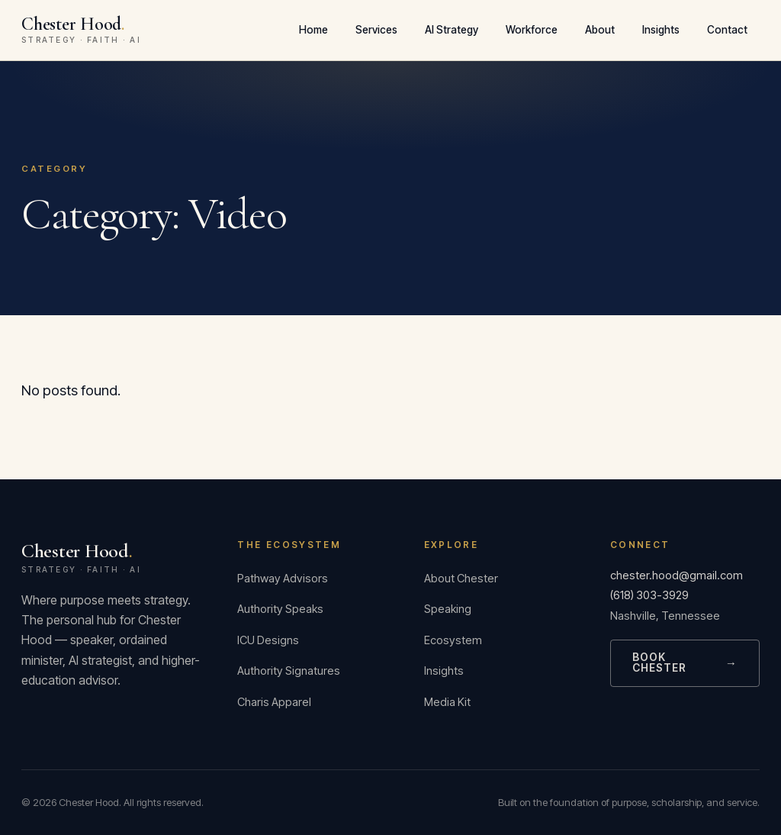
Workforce (532, 30)
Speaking (447, 609)
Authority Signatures (288, 671)
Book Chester (685, 662)
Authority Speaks (280, 609)
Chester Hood (111, 557)
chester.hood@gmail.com (676, 575)
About (600, 30)
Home (313, 30)
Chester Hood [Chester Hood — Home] (81, 29)
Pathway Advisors (282, 578)
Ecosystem (453, 640)
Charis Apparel (274, 702)
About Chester (461, 578)
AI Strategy (451, 30)
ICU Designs (268, 640)
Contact (727, 30)
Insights (661, 30)
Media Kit (447, 702)
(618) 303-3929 (649, 595)
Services (376, 30)
